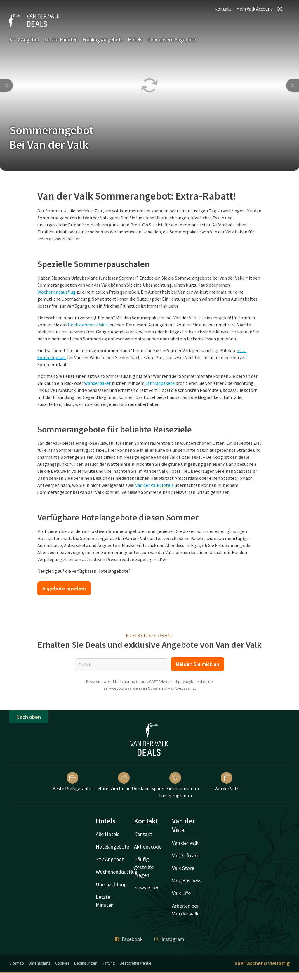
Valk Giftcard (185, 855)
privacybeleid (190, 681)
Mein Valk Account (254, 9)
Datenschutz (40, 963)
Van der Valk (227, 781)
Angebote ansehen (64, 588)
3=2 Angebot (110, 859)
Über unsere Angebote (171, 39)
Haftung (108, 963)
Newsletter (146, 887)
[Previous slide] (6, 85)
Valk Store (183, 868)
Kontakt (223, 9)
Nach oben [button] (28, 717)
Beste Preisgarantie (73, 781)
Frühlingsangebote (102, 39)
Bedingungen (85, 963)
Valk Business (186, 880)
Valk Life (181, 893)
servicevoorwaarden (121, 688)
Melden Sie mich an (197, 664)
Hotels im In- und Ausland (124, 781)
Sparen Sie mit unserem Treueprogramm (175, 785)
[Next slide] (292, 85)
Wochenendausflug (117, 871)
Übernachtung (111, 884)
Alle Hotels (107, 834)
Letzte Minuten (61, 39)
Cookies (62, 963)
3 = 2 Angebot (24, 39)
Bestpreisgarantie (136, 963)
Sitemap (16, 963)
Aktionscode (147, 846)
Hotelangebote (112, 846)
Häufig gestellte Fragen (144, 867)
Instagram (169, 939)
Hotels (135, 39)
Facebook (129, 939)
